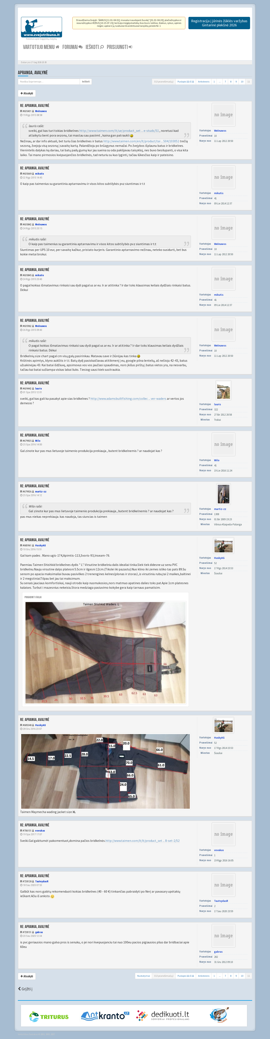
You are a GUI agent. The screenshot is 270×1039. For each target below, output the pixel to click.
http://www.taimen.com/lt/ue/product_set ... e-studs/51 (119, 131)
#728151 (27, 932)
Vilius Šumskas (30, 1034)
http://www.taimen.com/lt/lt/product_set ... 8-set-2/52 (142, 841)
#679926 (27, 491)
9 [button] (236, 81)
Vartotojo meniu (41, 47)
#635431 (27, 111)
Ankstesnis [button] (203, 81)
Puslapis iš (186, 81)
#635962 (27, 326)
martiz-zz (40, 491)
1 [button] (214, 81)
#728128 (27, 881)
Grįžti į (25, 988)
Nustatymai (143, 975)
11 (248, 81)
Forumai (72, 47)
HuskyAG (40, 545)
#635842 (27, 224)
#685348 (27, 725)
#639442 (27, 388)
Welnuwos (41, 111)
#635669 (27, 173)
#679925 (27, 440)
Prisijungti (119, 47)
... (220, 81)
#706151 (27, 830)
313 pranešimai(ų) (163, 81)
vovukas (40, 830)
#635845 (27, 275)
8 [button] (230, 81)
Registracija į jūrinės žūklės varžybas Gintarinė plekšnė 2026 (219, 23)
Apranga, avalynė (33, 73)
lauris (38, 388)
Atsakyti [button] (27, 93)
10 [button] (242, 81)
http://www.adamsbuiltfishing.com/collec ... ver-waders (128, 399)
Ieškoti (95, 47)
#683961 (27, 545)
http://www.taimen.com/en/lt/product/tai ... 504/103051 (141, 141)
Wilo (37, 440)
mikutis (39, 173)
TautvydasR (41, 881)
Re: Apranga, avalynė (34, 105)
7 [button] (225, 81)
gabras (39, 932)
